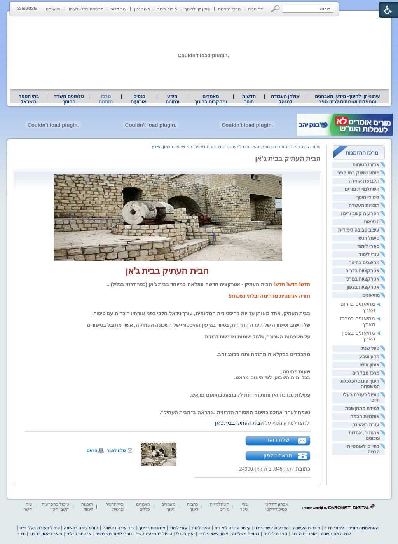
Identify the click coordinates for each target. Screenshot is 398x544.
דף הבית (255, 9)
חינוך (21, 533)
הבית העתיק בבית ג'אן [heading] (167, 271)
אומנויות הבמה (364, 416)
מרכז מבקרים (365, 373)
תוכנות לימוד (87, 506)
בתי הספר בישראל (29, 99)
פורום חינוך (167, 9)
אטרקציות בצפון (363, 287)
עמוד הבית (311, 146)
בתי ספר (244, 506)
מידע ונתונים (172, 99)
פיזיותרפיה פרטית (114, 506)
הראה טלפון (278, 455)
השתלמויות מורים (362, 189)
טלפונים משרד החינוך (69, 99)
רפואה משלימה (245, 533)
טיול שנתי (369, 348)
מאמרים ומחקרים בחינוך (210, 99)
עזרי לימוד (369, 254)
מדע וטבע (369, 356)
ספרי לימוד (368, 246)
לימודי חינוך (367, 197)
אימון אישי (369, 365)
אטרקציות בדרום (362, 271)
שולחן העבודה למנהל (285, 99)
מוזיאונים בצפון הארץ (170, 146)
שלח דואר (278, 440)
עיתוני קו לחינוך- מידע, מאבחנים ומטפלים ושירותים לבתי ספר (347, 99)
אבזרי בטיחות (366, 164)
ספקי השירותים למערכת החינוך (242, 146)
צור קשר (119, 9)
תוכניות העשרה (364, 205)
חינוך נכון (142, 9)
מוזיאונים (371, 295)
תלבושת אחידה (364, 181)
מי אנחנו (53, 9)
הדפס (92, 450)
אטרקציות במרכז (362, 279)
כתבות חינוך (192, 506)
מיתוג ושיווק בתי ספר (358, 173)
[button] (275, 9)
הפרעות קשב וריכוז (360, 213)
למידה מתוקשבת (362, 408)
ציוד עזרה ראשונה (119, 527)
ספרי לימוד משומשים (113, 533)
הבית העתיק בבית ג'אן (288, 158)
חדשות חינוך (249, 99)
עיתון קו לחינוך (198, 9)
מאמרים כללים (143, 506)
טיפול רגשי (368, 238)
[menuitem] (347, 99)
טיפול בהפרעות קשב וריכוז (55, 506)
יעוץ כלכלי (185, 533)
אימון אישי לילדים (213, 533)
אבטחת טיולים (78, 533)
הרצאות (372, 222)
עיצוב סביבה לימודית (359, 230)
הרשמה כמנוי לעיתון (85, 9)
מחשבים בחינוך (364, 262)
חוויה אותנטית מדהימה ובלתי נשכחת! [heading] (269, 296)
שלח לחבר (116, 450)
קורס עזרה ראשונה (81, 527)
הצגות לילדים (275, 533)
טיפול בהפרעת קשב (154, 533)
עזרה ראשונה (365, 424)
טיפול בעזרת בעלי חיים (39, 527)
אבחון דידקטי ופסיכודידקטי (276, 506)
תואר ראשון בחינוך (46, 533)
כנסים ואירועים (139, 99)
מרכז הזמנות (229, 9)
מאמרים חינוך (168, 506)
